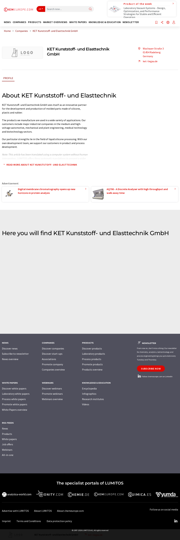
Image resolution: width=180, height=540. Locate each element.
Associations (49, 359)
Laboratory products (93, 353)
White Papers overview (14, 409)
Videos (85, 404)
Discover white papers (14, 388)
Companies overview (53, 369)
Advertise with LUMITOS (15, 510)
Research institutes (93, 399)
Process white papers (14, 399)
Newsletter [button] (131, 22)
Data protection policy (59, 521)
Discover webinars (52, 388)
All (40, 9)
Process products (91, 359)
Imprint (6, 521)
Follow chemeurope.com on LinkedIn (154, 376)
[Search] (90, 9)
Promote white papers (14, 404)
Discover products (92, 348)
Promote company (52, 364)
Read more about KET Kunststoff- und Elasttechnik (39, 164)
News (5, 428)
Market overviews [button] (55, 22)
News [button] (7, 22)
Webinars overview (52, 399)
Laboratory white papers (16, 393)
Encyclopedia (89, 388)
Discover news (10, 348)
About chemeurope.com (70, 510)
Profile (8, 78)
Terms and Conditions (28, 521)
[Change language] (168, 22)
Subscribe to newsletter (15, 353)
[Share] (162, 22)
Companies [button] (19, 22)
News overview (10, 359)
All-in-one (7, 455)
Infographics (89, 393)
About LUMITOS (43, 510)
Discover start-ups (52, 353)
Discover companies (53, 348)
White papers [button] (78, 22)
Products (7, 433)
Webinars (7, 449)
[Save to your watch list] (156, 22)
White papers (9, 439)
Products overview (92, 369)
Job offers (7, 444)
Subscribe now (151, 368)
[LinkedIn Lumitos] (175, 521)
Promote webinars (52, 393)
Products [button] (34, 22)
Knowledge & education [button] (105, 22)
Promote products (92, 364)
